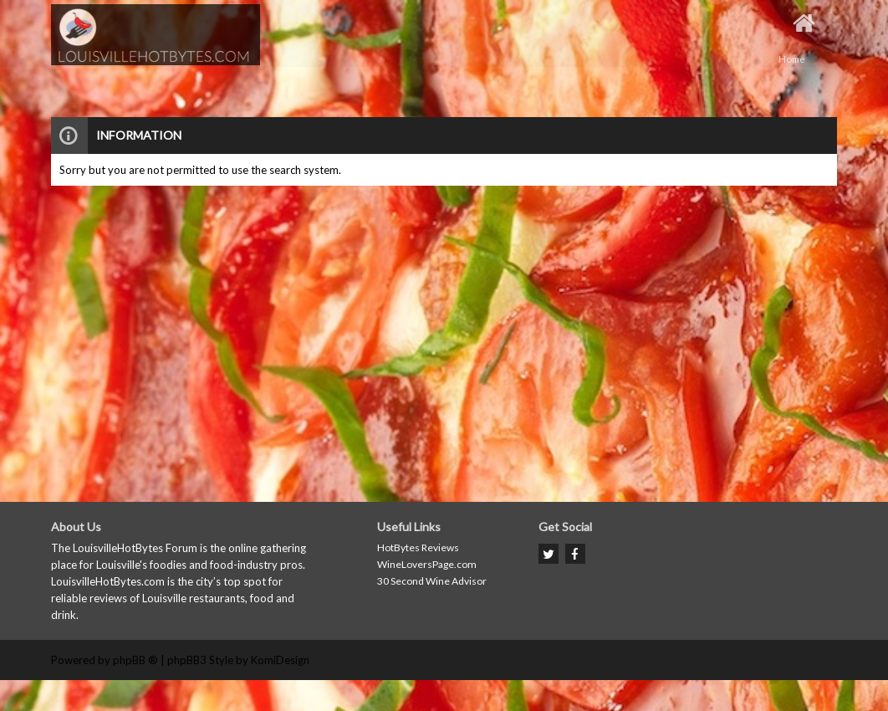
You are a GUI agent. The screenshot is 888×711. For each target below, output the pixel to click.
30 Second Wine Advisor (432, 581)
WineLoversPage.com (427, 564)
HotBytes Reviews (418, 547)
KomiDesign (280, 660)
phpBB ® (135, 660)
